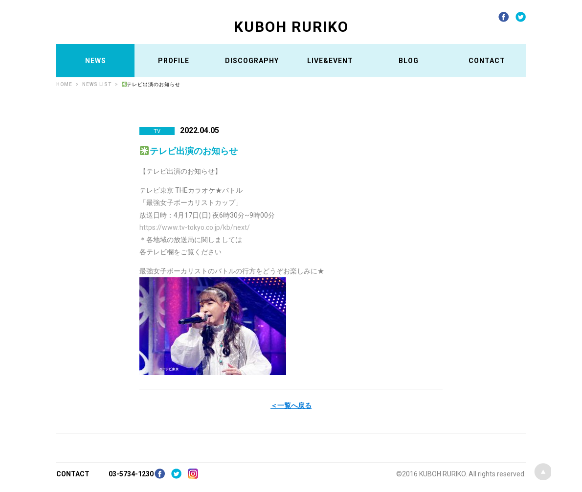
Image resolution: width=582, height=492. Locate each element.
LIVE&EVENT (330, 61)
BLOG (409, 61)
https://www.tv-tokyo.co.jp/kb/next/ (194, 227)
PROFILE (173, 61)
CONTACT (487, 61)
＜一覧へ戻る (291, 405)
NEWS (95, 61)
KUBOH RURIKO (291, 26)
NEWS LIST (97, 84)
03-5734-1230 (131, 474)
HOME (64, 84)
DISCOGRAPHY (252, 61)
